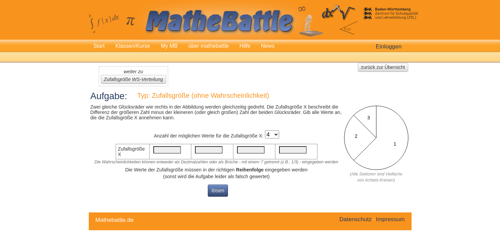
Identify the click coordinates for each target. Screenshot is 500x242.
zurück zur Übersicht (383, 67)
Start (99, 46)
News (267, 46)
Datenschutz (355, 219)
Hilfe (244, 46)
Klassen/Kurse (132, 46)
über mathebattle (208, 46)
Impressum (390, 219)
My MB (169, 46)
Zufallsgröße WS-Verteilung (133, 79)
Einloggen (389, 46)
